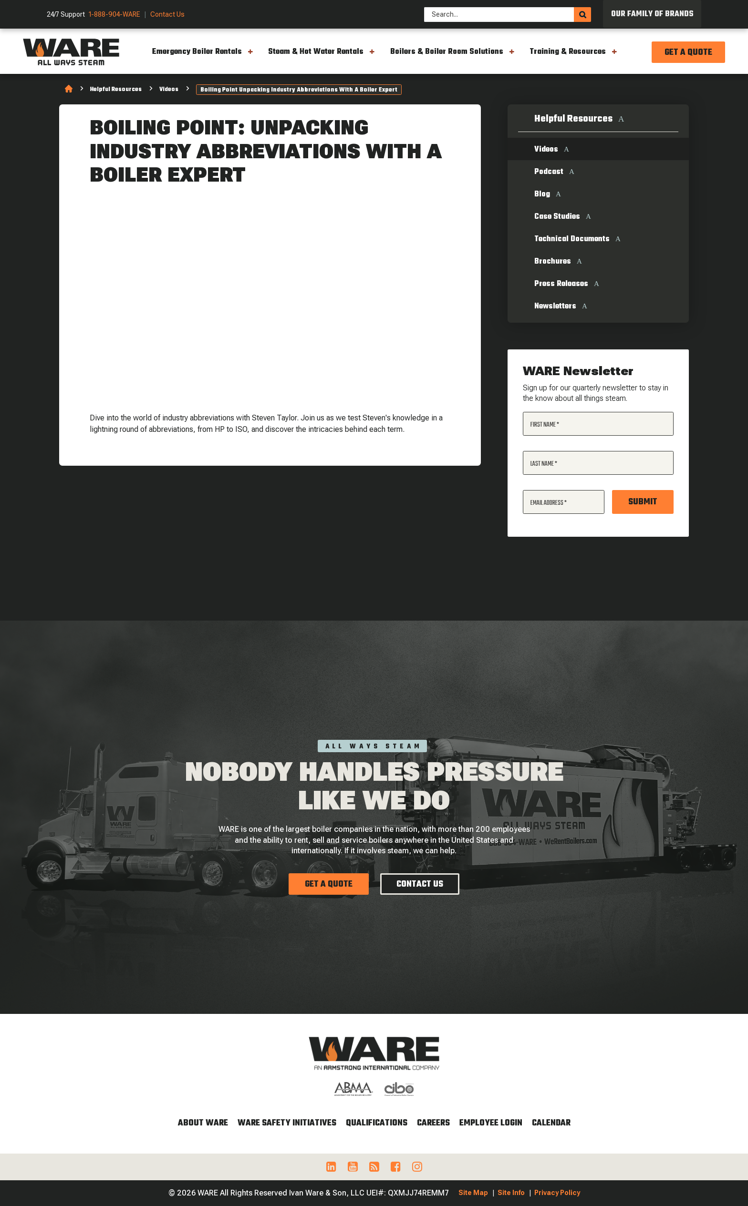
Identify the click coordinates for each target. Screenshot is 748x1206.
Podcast (548, 172)
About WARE (203, 1123)
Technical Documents (572, 239)
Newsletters (555, 306)
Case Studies (557, 217)
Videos (168, 89)
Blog (542, 194)
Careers (433, 1123)
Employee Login (490, 1123)
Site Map (473, 1192)
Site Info (511, 1192)
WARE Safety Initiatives (287, 1123)
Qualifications (376, 1123)
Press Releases (561, 284)
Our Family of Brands (652, 14)
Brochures (552, 262)
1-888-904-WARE (114, 14)
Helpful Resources (116, 89)
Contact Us (167, 14)
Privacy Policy (557, 1192)
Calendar (551, 1123)
